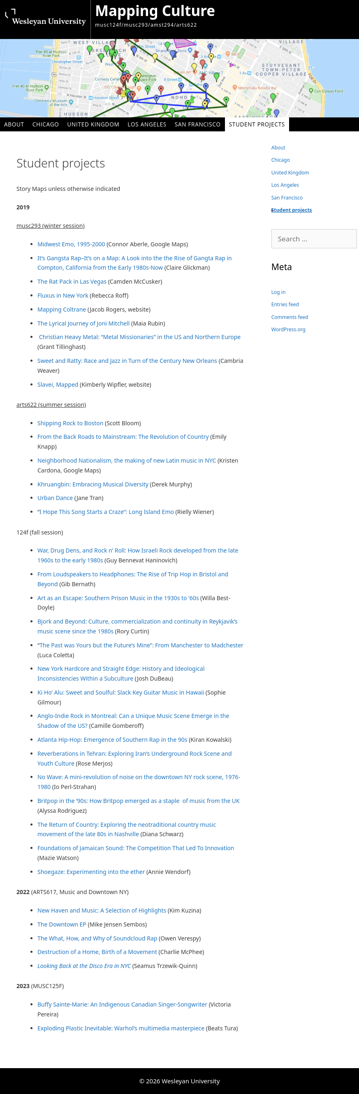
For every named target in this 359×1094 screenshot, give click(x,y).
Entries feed (285, 304)
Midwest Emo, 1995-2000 (71, 244)
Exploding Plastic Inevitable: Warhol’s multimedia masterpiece (120, 1028)
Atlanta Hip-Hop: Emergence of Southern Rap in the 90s (112, 739)
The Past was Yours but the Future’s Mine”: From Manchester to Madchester (141, 645)
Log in (278, 292)
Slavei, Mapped (57, 384)
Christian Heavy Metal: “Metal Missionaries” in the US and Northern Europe (140, 337)
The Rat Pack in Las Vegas (72, 281)
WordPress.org (288, 329)
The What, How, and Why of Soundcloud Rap (97, 938)
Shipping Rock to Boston (70, 423)
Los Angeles (147, 124)
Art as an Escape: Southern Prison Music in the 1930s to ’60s (118, 598)
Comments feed (289, 317)
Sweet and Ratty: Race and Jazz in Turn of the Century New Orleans (128, 361)
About (14, 124)
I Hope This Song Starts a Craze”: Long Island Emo (106, 512)
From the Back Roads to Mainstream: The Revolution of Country (123, 436)
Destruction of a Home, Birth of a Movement (98, 952)
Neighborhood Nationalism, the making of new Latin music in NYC (126, 460)
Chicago (45, 124)
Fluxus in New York (63, 295)
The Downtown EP (61, 924)
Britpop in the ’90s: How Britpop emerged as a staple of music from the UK (138, 801)
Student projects (257, 124)
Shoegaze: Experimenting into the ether (91, 872)
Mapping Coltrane (61, 309)
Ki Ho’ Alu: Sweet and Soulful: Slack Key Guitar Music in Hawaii (120, 692)
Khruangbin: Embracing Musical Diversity (92, 484)
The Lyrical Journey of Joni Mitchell (83, 323)
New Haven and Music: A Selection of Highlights (101, 910)
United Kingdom (93, 124)
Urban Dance (55, 498)
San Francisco (198, 124)
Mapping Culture (155, 10)
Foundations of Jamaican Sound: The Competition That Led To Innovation (135, 848)
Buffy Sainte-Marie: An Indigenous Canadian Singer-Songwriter (123, 1004)
